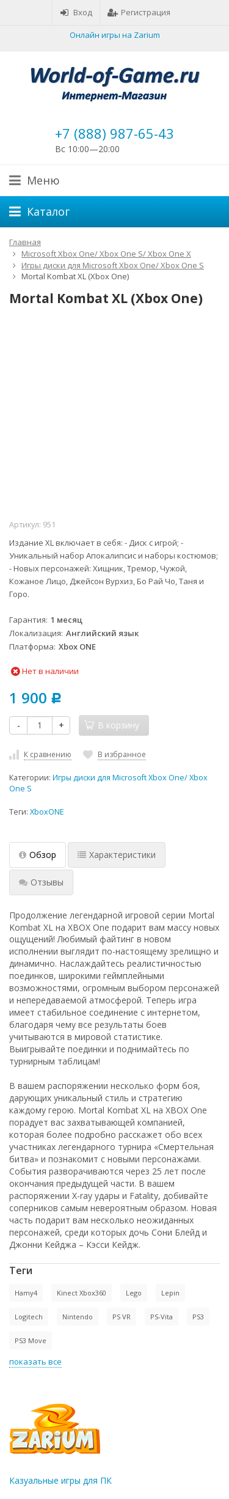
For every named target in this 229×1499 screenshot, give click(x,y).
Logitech (29, 1316)
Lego (134, 1292)
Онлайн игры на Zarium (115, 34)
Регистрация (138, 12)
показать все (35, 1361)
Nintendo (77, 1316)
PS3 (198, 1316)
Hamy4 (26, 1292)
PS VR (121, 1316)
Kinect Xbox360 (81, 1292)
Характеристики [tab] (117, 854)
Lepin (170, 1292)
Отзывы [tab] (41, 882)
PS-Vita (161, 1316)
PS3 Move (30, 1340)
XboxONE (47, 812)
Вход (76, 12)
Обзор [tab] (37, 854)
